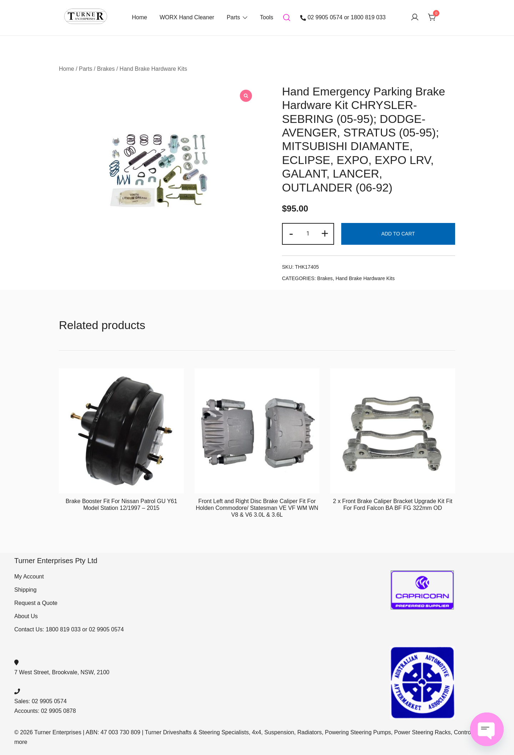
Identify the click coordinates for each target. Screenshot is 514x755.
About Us (26, 616)
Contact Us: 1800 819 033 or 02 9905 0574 (69, 629)
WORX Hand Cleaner (187, 17)
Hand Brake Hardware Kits (153, 69)
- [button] (291, 233)
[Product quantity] (307, 234)
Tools (266, 17)
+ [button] (325, 233)
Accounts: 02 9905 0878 (45, 711)
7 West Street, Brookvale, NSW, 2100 (62, 672)
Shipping (25, 590)
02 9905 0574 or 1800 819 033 (343, 17)
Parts (233, 17)
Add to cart (398, 234)
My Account (29, 576)
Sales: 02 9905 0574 (40, 701)
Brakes (106, 69)
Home (139, 17)
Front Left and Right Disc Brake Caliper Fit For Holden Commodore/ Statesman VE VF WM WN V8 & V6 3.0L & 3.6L (257, 508)
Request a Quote (35, 603)
